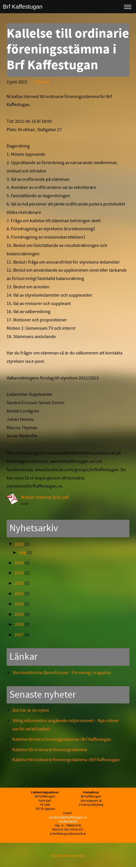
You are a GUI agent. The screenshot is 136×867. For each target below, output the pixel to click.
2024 (19, 563)
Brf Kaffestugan (23, 6)
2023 (19, 573)
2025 (19, 544)
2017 (19, 635)
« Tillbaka (40, 82)
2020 (19, 604)
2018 (19, 624)
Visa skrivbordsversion (68, 855)
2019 (19, 614)
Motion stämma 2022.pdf (45, 497)
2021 (19, 593)
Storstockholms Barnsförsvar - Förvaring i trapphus (61, 673)
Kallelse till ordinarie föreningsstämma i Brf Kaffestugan (66, 760)
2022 (19, 583)
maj (22, 552)
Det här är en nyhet (30, 710)
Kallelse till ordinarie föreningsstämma (49, 750)
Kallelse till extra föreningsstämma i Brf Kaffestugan (62, 739)
